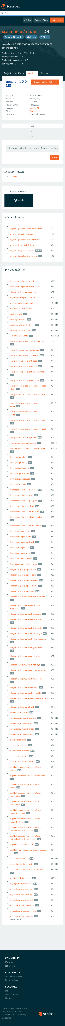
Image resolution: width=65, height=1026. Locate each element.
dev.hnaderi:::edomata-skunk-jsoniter (26, 517)
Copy (54, 157)
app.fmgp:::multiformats (20, 330)
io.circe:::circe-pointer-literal (22, 761)
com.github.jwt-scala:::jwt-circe (23, 360)
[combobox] (45, 82)
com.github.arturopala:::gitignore (24, 350)
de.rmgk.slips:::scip (18, 484)
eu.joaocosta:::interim (19, 712)
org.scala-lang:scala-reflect (22, 250)
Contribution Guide (13, 976)
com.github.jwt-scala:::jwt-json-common (27, 371)
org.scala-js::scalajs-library (21, 234)
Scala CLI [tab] (32, 136)
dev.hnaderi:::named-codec (21, 558)
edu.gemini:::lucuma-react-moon (24, 687)
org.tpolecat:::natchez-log (21, 894)
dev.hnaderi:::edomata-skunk (22, 506)
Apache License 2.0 (13, 37)
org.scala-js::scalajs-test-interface (25, 239)
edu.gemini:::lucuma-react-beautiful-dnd (27, 596)
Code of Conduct (12, 994)
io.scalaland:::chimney (19, 858)
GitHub (44, 37)
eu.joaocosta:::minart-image (22, 728)
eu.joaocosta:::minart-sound (22, 734)
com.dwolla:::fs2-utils (19, 335)
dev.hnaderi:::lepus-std (19, 547)
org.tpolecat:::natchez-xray (21, 916)
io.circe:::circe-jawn (18, 739)
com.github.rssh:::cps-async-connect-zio (27, 420)
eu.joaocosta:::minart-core (21, 723)
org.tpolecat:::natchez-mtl (21, 900)
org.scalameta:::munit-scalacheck (24, 303)
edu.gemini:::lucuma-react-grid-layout (26, 647)
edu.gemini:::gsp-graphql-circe (23, 569)
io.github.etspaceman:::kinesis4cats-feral (28, 775)
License (8, 998)
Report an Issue (12, 980)
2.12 (32, 53)
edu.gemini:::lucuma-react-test (23, 292)
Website (31, 37)
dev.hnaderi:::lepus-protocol (22, 542)
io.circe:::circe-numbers (19, 750)
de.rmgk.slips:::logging (19, 468)
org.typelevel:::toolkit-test (21, 308)
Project (7, 73)
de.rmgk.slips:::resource (20, 478)
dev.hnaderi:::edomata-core (21, 495)
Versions (32, 73)
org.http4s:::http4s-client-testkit (24, 297)
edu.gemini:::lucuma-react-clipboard (25, 614)
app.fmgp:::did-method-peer (22, 325)
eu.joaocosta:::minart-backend (23, 718)
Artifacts (19, 73)
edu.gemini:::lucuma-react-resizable (25, 693)
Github (9, 962)
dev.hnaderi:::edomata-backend (23, 489)
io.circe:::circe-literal (18, 745)
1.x (21, 56)
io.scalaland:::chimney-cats (21, 864)
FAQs (7, 991)
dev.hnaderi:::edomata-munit (22, 281)
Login (57, 20)
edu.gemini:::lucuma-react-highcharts (26, 656)
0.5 (26, 60)
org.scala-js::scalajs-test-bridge (23, 256)
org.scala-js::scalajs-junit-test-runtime (27, 228)
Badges (44, 73)
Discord (10, 965)
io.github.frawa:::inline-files (22, 844)
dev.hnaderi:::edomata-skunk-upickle (25, 525)
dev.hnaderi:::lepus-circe (20, 531)
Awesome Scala (41, 20)
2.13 (26, 53)
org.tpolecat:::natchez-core (21, 889)
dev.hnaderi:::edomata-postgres (23, 500)
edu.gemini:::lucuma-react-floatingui (26, 633)
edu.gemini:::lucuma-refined (22, 707)
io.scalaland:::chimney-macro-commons (27, 869)
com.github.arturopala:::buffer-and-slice (27, 341)
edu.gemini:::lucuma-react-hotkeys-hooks (28, 670)
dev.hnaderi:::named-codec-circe (23, 564)
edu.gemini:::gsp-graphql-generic (24, 580)
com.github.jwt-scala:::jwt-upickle (24, 380)
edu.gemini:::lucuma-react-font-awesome (28, 639)
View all (33, 111)
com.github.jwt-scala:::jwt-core (23, 366)
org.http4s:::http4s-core (20, 878)
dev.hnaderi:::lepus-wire (20, 553)
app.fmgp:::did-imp (18, 319)
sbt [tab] (32, 126)
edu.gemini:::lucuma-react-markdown (26, 678)
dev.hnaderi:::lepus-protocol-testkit (25, 286)
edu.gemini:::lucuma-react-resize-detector (28, 698)
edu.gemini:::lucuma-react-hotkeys (25, 664)
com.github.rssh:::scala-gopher (23, 437)
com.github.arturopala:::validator (24, 355)
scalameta (12, 31)
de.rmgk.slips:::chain (18, 457)
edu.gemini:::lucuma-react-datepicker (26, 619)
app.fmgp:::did (16, 314)
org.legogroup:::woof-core (21, 883)
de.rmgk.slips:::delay (18, 462)
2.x (16, 63)
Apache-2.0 (34, 108)
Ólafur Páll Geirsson (38, 114)
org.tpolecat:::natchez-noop (22, 905)
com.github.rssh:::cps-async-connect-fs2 (27, 394)
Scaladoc (13, 176)
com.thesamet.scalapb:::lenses (23, 443)
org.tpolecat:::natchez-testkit (23, 911)
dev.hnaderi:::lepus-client (20, 536)
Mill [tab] (32, 131)
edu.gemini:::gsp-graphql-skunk (23, 585)
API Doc (27, 20)
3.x (19, 53)
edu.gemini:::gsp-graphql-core (23, 574)
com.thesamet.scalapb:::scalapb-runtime (27, 448)
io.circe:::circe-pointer (19, 756)
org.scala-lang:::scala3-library (22, 245)
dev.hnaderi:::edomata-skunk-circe (24, 511)
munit (32, 31)
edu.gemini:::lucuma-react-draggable (26, 628)
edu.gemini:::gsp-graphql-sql (22, 591)
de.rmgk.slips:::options (19, 473)
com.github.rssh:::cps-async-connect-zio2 (28, 429)
